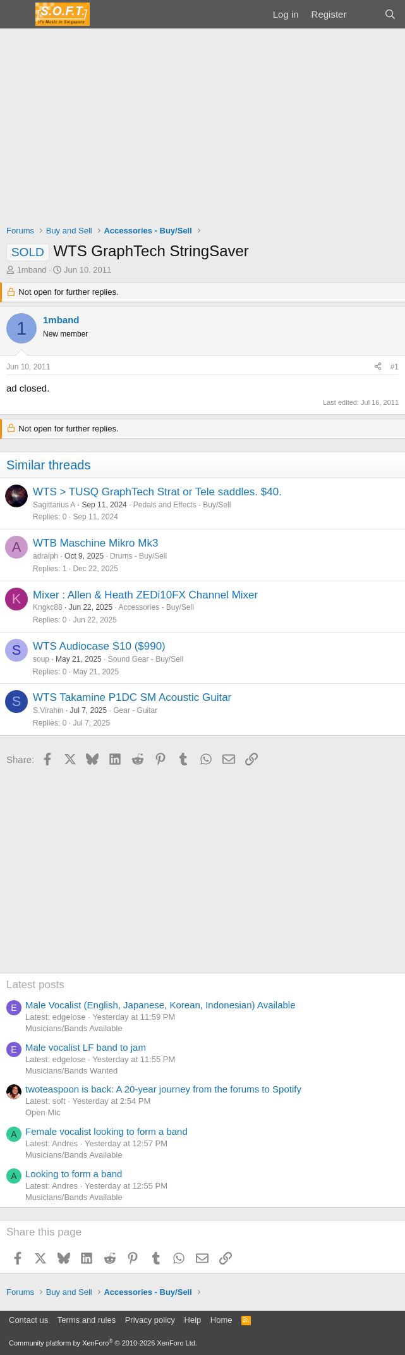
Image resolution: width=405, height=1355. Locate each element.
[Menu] (17, 14)
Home (221, 1320)
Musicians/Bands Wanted (71, 1070)
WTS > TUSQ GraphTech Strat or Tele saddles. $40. (157, 492)
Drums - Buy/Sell (138, 556)
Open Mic (43, 1112)
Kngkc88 (48, 607)
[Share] (378, 367)
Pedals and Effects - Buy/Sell (182, 504)
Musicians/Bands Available (74, 1028)
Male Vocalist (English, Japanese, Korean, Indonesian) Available (160, 1004)
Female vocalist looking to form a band (106, 1131)
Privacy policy (150, 1320)
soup (41, 659)
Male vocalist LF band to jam (85, 1047)
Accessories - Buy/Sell (155, 607)
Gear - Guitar (135, 710)
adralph (45, 556)
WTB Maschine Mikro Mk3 (95, 543)
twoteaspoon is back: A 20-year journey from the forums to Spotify (163, 1089)
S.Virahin (48, 710)
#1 (394, 366)
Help (193, 1320)
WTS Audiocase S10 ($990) (99, 646)
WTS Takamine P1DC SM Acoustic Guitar (132, 697)
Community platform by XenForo (103, 1343)
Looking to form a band (73, 1173)
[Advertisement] (202, 123)
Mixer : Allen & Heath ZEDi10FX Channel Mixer (145, 595)
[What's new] (365, 14)
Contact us (28, 1320)
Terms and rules (86, 1320)
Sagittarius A (54, 504)
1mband (32, 270)
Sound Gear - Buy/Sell (145, 659)
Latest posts (35, 985)
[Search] (390, 14)
